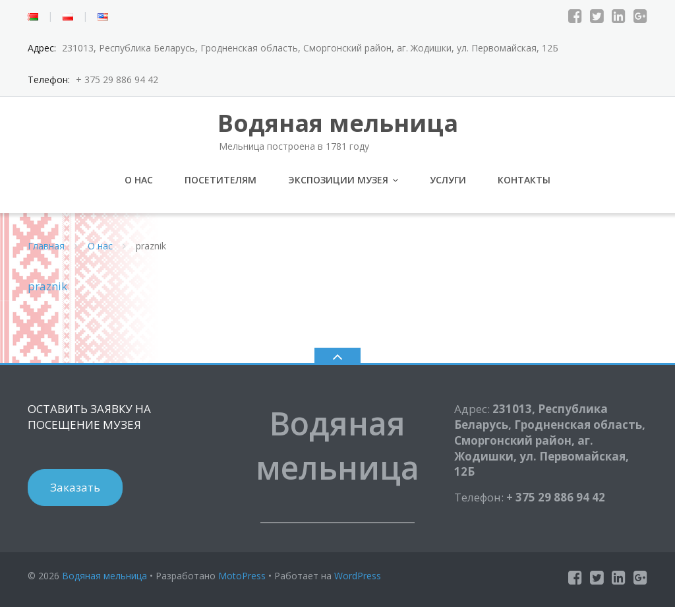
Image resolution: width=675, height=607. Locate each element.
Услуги (448, 180)
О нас (139, 180)
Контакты (524, 180)
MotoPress (242, 575)
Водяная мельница (104, 575)
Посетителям (220, 180)
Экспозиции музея (338, 180)
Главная (46, 246)
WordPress (357, 575)
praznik (47, 286)
